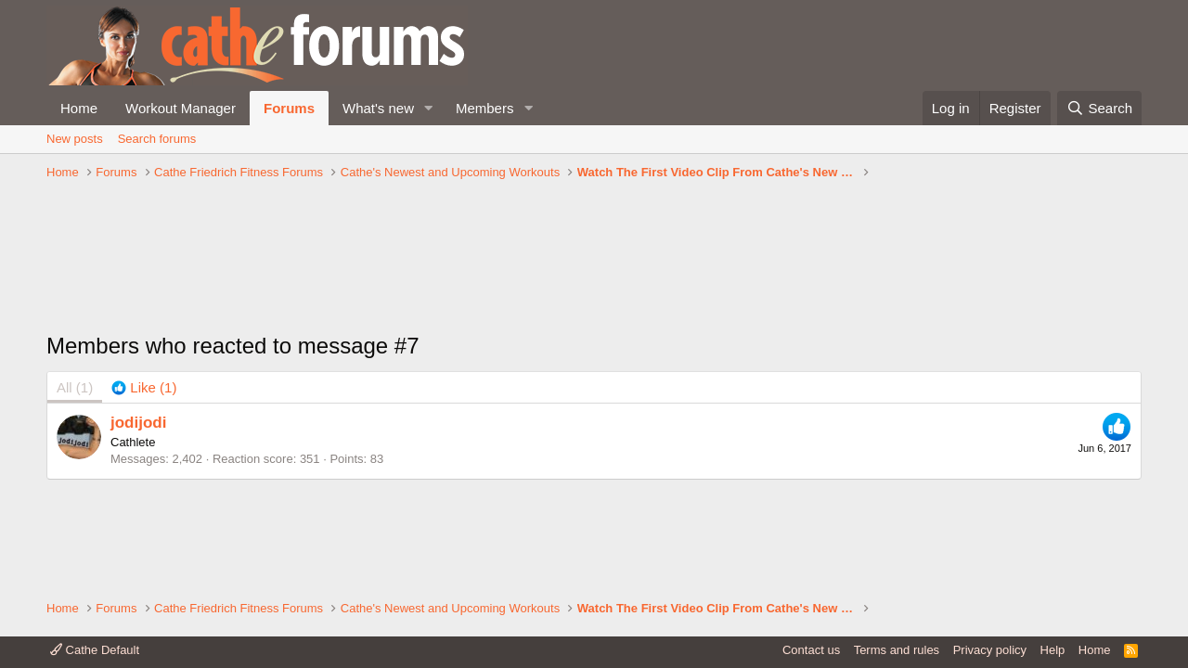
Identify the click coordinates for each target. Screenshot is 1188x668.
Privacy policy (990, 650)
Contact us (811, 650)
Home (78, 108)
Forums (289, 108)
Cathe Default (94, 650)
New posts (74, 139)
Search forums (157, 139)
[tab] (144, 387)
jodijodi (138, 422)
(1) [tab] (75, 387)
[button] (429, 108)
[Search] (1099, 108)
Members (485, 108)
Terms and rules (896, 650)
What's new (378, 108)
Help (1052, 650)
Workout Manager (180, 108)
